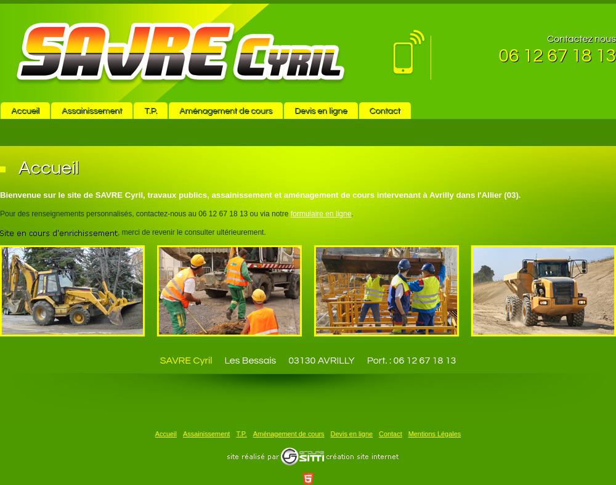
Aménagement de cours (225, 111)
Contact (385, 111)
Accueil (25, 111)
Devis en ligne (320, 111)
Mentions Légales (434, 434)
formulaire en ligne (321, 214)
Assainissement (92, 111)
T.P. (150, 111)
